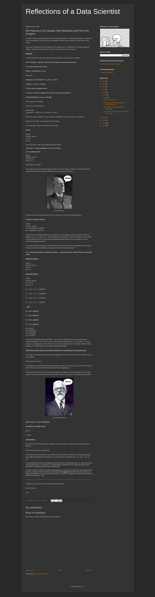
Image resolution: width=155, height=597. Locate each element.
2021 (104, 92)
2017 (104, 126)
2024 (104, 84)
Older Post (89, 570)
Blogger (81, 586)
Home (59, 570)
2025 (104, 81)
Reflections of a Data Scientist (73, 11)
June (105, 97)
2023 (104, 87)
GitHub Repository (107, 72)
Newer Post (30, 570)
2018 (104, 123)
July (105, 95)
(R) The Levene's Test (110, 100)
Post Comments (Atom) (41, 574)
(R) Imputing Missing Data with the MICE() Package (114, 103)
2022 (104, 89)
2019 (104, 120)
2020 (104, 117)
